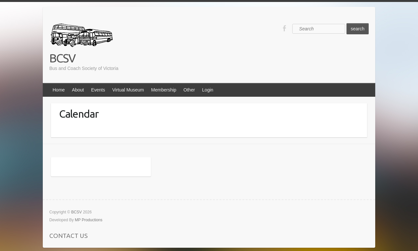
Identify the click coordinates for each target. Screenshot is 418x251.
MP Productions (89, 220)
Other (189, 89)
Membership (163, 89)
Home (59, 89)
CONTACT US (68, 235)
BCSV (62, 58)
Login (207, 89)
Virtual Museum (128, 89)
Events (98, 89)
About (78, 89)
